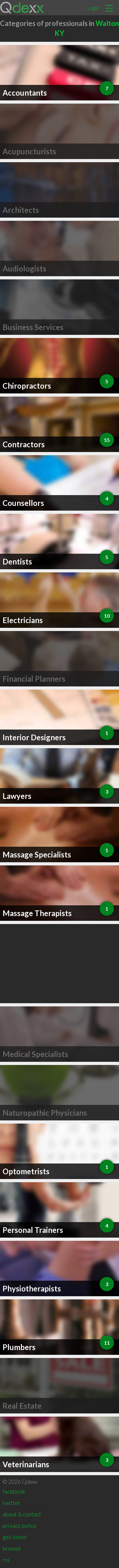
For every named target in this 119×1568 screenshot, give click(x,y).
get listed (14, 1536)
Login (93, 8)
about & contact (22, 1514)
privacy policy (19, 1525)
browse (12, 1548)
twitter (11, 1502)
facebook (14, 1491)
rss (6, 1559)
